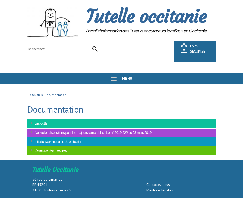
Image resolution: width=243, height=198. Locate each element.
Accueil (35, 95)
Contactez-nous (158, 184)
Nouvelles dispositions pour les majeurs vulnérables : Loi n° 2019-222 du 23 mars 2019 (93, 133)
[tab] (121, 123)
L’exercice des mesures (50, 150)
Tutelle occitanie (146, 17)
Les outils (41, 123)
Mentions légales (159, 190)
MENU (121, 78)
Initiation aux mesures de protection (58, 141)
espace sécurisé (193, 48)
